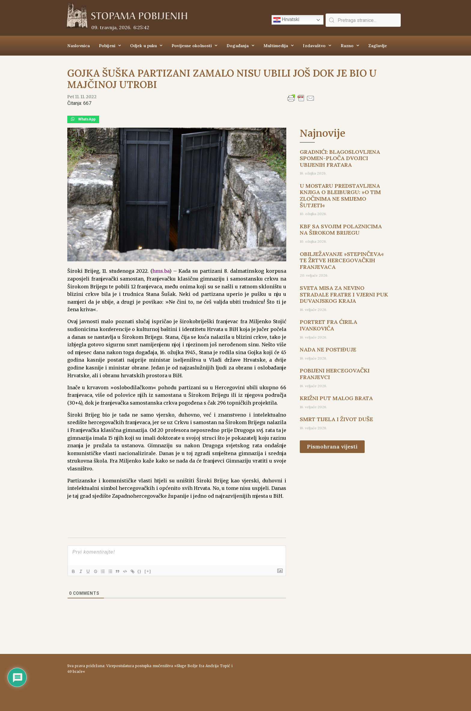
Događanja (240, 45)
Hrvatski (286, 19)
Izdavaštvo (317, 45)
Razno (350, 45)
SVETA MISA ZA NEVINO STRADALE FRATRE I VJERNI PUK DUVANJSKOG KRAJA (344, 294)
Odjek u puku (146, 45)
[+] (157, 571)
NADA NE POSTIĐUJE (328, 349)
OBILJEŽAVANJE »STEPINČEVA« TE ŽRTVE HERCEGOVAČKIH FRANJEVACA (342, 260)
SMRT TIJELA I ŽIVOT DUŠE (336, 419)
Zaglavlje (377, 45)
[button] (83, 119)
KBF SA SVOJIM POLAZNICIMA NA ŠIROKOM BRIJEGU (341, 229)
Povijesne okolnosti (194, 45)
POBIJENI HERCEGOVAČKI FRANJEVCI (334, 374)
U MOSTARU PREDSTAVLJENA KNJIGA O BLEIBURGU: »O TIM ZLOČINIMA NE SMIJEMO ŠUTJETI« (340, 195)
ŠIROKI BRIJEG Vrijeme (321, 679)
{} (149, 571)
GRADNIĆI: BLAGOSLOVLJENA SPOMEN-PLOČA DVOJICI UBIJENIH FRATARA (340, 158)
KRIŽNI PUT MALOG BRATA (336, 398)
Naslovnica (78, 45)
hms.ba (160, 271)
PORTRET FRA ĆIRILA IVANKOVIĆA (328, 325)
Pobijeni (110, 45)
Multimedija (278, 45)
